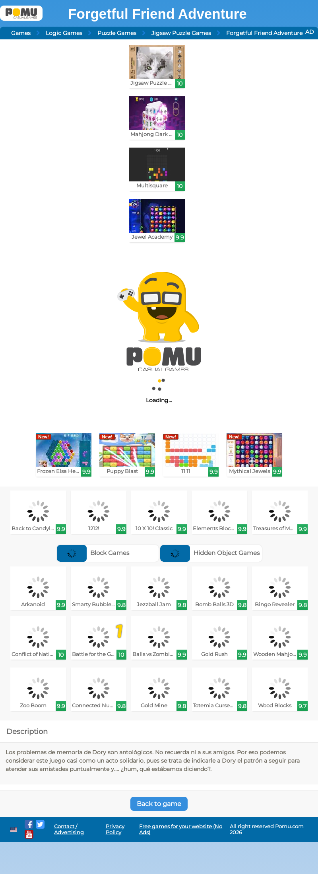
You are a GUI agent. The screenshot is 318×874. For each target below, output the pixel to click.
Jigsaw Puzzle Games (181, 33)
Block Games (93, 553)
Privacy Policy (115, 829)
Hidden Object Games (210, 553)
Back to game (159, 804)
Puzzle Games (116, 33)
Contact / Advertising (69, 829)
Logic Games (64, 33)
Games (21, 33)
